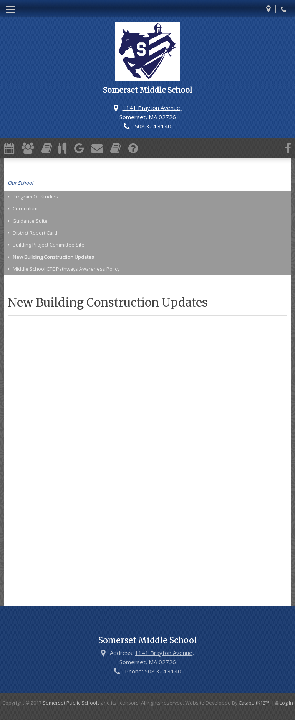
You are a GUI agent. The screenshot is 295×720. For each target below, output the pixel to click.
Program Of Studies (35, 196)
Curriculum (25, 208)
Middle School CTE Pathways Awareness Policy (66, 268)
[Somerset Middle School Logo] (147, 52)
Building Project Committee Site (49, 244)
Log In (286, 702)
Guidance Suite (30, 220)
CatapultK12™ (254, 702)
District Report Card (35, 232)
